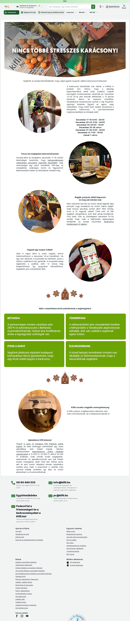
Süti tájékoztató (21, 596)
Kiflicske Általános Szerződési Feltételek (29, 568)
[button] (112, 6)
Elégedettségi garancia (74, 534)
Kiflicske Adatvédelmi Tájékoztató (27, 579)
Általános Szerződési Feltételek (26, 562)
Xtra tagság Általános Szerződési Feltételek (30, 571)
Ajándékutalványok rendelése (76, 546)
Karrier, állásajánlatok (23, 591)
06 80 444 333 (25, 482)
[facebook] (17, 616)
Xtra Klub (18, 531)
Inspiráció (71, 12)
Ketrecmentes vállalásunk (74, 548)
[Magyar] (101, 7)
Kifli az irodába (71, 540)
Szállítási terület (21, 602)
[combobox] (69, 7)
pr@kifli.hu (60, 495)
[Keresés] (93, 7)
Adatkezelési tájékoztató (24, 565)
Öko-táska (69, 543)
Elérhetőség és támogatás (24, 585)
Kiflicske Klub (20, 537)
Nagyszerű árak (28, 12)
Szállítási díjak (20, 599)
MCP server (70, 554)
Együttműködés (26, 495)
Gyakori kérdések (21, 588)
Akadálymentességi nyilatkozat (26, 605)
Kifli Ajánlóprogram (22, 608)
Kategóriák (11, 12)
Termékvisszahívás (72, 551)
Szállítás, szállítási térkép (24, 582)
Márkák (83, 12)
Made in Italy (70, 531)
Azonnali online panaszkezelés (76, 537)
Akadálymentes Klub (22, 534)
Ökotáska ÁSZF (21, 576)
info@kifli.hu (61, 482)
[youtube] (27, 616)
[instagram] (22, 616)
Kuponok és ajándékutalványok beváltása (29, 540)
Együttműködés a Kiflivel (24, 594)
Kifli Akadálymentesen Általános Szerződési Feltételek (34, 574)
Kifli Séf (94, 12)
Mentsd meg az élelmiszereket (51, 12)
